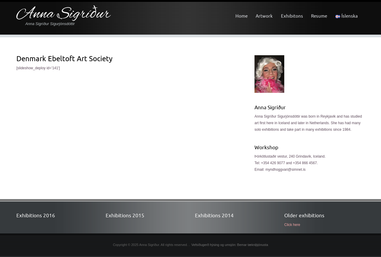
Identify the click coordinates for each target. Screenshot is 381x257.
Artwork (264, 16)
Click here (292, 225)
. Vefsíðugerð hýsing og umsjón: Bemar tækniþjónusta (228, 245)
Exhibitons (292, 16)
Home (241, 16)
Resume (319, 16)
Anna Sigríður (63, 14)
